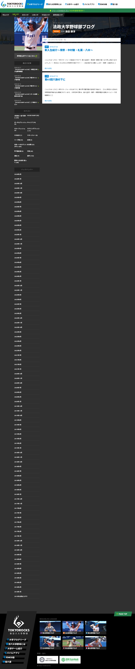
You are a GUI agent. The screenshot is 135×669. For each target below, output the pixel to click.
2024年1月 (17, 281)
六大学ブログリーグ (35, 4)
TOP (45, 40)
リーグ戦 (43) (18, 140)
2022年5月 (17, 346)
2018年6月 (17, 476)
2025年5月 (17, 216)
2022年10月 (18, 327)
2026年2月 (17, 174)
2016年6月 (17, 568)
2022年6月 (17, 341)
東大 (25, 15)
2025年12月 (18, 183)
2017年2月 (17, 531)
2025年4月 (17, 220)
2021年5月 (17, 364)
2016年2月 (17, 587)
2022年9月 (17, 332)
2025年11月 (18, 188)
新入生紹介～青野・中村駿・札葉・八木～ (69, 50)
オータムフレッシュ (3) (20, 123)
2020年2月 (17, 397)
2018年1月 (17, 494)
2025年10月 (18, 193)
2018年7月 (17, 471)
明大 (6, 15)
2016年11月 (18, 545)
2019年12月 (18, 406)
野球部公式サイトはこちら (27, 56)
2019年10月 (18, 415)
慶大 (58, 15)
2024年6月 (17, 262)
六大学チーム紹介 (72, 4)
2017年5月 (17, 517)
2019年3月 (17, 438)
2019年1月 (17, 448)
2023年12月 (18, 285)
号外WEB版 (102, 4)
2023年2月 (17, 313)
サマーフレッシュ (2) (19, 129)
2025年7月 (17, 207)
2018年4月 (17, 485)
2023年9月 (17, 295)
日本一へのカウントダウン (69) (20, 145)
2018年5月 (17, 480)
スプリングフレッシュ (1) (33, 129)
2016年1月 (17, 592)
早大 (46, 15)
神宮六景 (114, 4)
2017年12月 (18, 499)
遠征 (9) (16, 156)
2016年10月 (18, 550)
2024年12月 (18, 239)
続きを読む (48, 68)
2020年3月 (17, 392)
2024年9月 (17, 248)
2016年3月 (17, 582)
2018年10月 (18, 462)
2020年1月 (17, 401)
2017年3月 (17, 527)
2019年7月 (17, 425)
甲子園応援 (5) (18, 151)
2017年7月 (17, 513)
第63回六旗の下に (55, 79)
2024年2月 (17, 276)
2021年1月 (17, 369)
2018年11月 (18, 457)
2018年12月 (18, 452)
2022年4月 (17, 350)
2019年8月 (17, 420)
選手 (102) (30, 156)
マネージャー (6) (32, 135)
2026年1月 (17, 179)
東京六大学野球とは (54, 4)
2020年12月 (18, 374)
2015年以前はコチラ (20, 596)
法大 (15, 14)
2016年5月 (17, 573)
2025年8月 (17, 202)
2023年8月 (17, 299)
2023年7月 (17, 304)
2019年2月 (17, 443)
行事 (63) (30, 151)
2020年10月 (18, 383)
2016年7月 (17, 564)
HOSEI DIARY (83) (33, 115)
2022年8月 (17, 336)
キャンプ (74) (31, 122)
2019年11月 (18, 411)
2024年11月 (18, 244)
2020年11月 (18, 378)
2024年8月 (17, 253)
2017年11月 (18, 503)
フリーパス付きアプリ (60, 11)
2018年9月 (17, 466)
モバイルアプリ (88, 4)
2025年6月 (17, 211)
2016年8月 (17, 559)
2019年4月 (17, 434)
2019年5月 (17, 429)
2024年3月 (17, 272)
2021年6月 (17, 360)
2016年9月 (17, 554)
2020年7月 (17, 387)
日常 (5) (29, 140)
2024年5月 (17, 267)
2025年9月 (17, 197)
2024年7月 (17, 258)
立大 (35, 15)
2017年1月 (17, 536)
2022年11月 (18, 323)
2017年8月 (17, 508)
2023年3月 (17, 309)
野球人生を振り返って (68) (20, 161)
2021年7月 (17, 355)
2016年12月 (18, 541)
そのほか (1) (18, 135)
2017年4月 (17, 522)
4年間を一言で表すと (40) (20, 117)
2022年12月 (18, 318)
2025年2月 (17, 230)
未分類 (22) (30, 144)
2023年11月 (18, 290)
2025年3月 (17, 225)
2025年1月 (17, 234)
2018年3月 (17, 490)
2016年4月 (17, 578)
